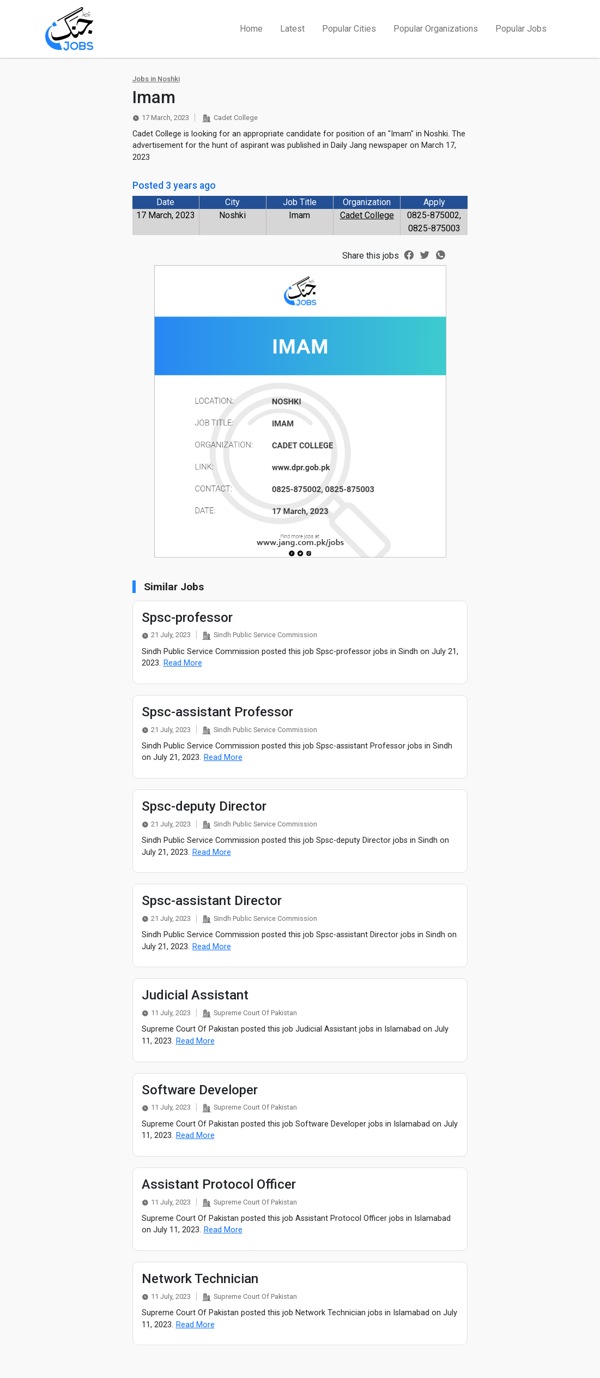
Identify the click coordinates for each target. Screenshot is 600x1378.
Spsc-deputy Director (204, 806)
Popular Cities (349, 28)
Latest (292, 28)
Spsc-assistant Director (212, 900)
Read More (182, 663)
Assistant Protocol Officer (219, 1184)
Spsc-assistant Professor (217, 712)
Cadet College (367, 215)
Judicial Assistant (195, 995)
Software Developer (200, 1090)
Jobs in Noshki (156, 79)
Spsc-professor (187, 617)
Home (251, 28)
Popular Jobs (521, 28)
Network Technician (200, 1278)
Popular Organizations (435, 28)
